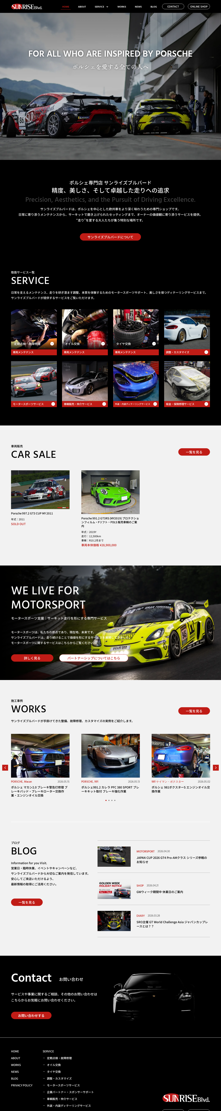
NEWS (138, 7)
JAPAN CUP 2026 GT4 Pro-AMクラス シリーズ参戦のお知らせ (172, 859)
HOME (65, 7)
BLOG (154, 7)
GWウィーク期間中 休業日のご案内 (160, 892)
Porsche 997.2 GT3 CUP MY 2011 (32, 513)
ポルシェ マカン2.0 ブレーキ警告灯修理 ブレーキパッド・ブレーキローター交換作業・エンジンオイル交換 (39, 791)
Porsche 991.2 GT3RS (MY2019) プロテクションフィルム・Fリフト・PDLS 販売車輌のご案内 (110, 522)
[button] (5, 768)
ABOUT (82, 7)
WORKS (121, 7)
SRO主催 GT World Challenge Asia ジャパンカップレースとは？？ (172, 924)
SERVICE (102, 7)
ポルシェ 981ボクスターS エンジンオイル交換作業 (181, 789)
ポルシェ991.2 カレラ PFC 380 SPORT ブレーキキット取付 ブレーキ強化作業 (110, 789)
